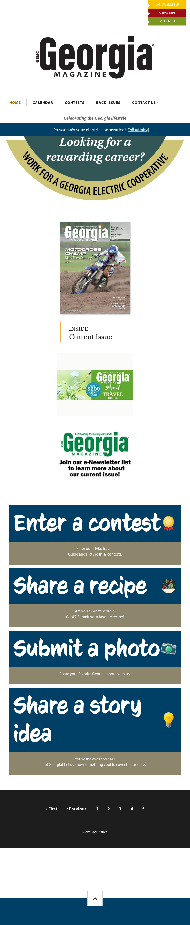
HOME (15, 102)
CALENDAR (43, 102)
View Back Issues (95, 832)
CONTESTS (74, 102)
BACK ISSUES (108, 102)
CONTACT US (144, 102)
